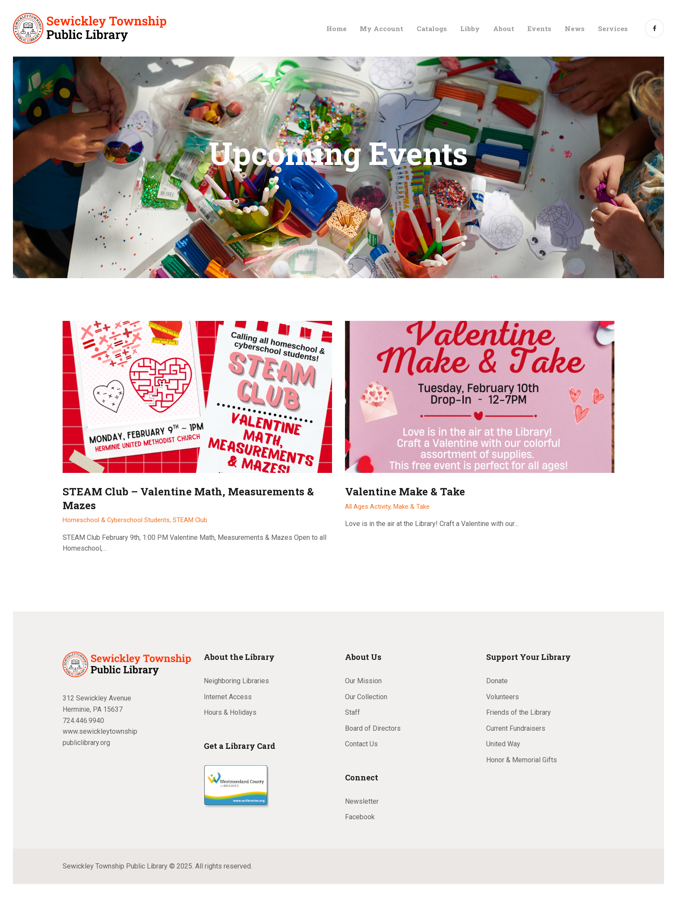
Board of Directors (373, 728)
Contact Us (361, 744)
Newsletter (362, 801)
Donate (497, 681)
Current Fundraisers (515, 728)
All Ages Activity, (369, 506)
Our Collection (366, 697)
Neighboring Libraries (236, 681)
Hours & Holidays (230, 712)
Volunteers (502, 697)
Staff (352, 712)
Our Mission (363, 681)
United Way (503, 744)
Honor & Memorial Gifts (521, 760)
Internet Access (228, 697)
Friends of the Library (518, 712)
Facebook (360, 817)
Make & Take (411, 506)
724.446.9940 (83, 720)
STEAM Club (190, 520)
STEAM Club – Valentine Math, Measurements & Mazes (188, 498)
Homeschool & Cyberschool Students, (118, 520)
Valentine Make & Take (405, 491)
